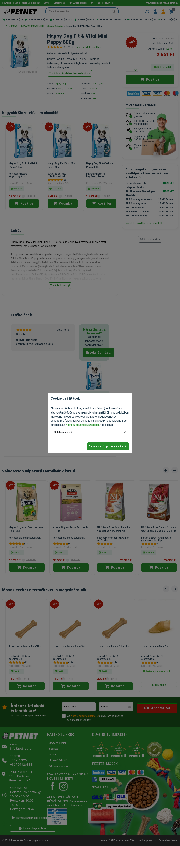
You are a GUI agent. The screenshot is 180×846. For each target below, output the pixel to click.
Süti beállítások (63, 432)
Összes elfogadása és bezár (108, 446)
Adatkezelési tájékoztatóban (83, 424)
